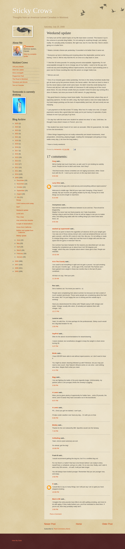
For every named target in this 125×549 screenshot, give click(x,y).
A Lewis (55, 392)
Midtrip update (21, 236)
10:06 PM (55, 492)
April (18, 247)
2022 (17, 134)
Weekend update (22, 210)
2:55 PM (55, 326)
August (19, 194)
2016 (17, 154)
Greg (54, 161)
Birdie (54, 353)
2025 (17, 123)
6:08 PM (55, 418)
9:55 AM (55, 222)
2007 (17, 265)
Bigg (54, 377)
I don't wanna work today (25, 203)
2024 (17, 127)
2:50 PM (55, 477)
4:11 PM (55, 370)
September (21, 190)
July (18, 197)
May (18, 243)
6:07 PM (55, 401)
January (20, 257)
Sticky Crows (32, 10)
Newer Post (50, 524)
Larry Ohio (56, 183)
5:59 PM (55, 385)
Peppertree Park (18, 76)
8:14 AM (55, 198)
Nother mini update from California (24, 231)
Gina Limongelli (17, 73)
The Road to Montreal (20, 79)
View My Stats (17, 540)
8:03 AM (55, 176)
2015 (17, 157)
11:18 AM (55, 278)
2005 (17, 271)
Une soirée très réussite (24, 220)
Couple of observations (24, 224)
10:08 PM (55, 448)
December (20, 180)
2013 (17, 164)
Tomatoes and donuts (19, 82)
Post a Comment (56, 514)
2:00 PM (55, 509)
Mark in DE (56, 499)
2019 (17, 144)
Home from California (23, 227)
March (19, 250)
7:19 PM (55, 431)
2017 (17, 151)
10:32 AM (55, 255)
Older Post (107, 524)
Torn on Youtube (18, 85)
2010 (17, 174)
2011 (17, 171)
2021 (17, 137)
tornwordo (30, 46)
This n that (20, 217)
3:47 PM (55, 346)
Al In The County (58, 261)
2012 (17, 167)
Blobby (55, 425)
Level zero (20, 213)
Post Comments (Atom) (62, 529)
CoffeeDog (56, 438)
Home (79, 524)
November (20, 184)
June (19, 240)
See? (18, 207)
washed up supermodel (61, 229)
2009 (17, 177)
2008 (17, 261)
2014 (17, 161)
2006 (17, 268)
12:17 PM (55, 311)
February (20, 253)
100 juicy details (18, 67)
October (20, 187)
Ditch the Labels (18, 70)
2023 (17, 130)
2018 (17, 147)
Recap (18, 200)
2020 (17, 140)
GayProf (55, 334)
